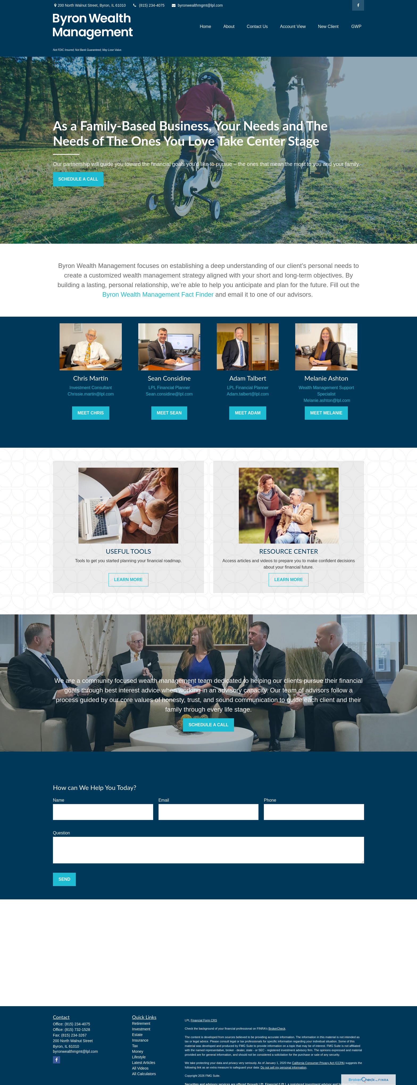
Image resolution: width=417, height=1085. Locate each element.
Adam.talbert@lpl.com (248, 394)
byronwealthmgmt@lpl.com (197, 5)
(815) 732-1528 (77, 1029)
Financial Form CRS (204, 1020)
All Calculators (144, 1074)
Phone (270, 800)
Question (61, 833)
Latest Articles (143, 1062)
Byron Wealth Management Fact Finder (158, 294)
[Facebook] (358, 5)
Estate (137, 1035)
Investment (141, 1029)
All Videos (140, 1068)
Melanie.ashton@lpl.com (326, 400)
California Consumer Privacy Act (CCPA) (318, 1062)
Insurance (140, 1040)
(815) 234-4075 (148, 5)
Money (137, 1051)
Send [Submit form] (64, 879)
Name (58, 800)
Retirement (141, 1023)
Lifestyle (139, 1057)
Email (164, 800)
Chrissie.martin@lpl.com (91, 394)
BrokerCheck (276, 1028)
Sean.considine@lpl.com (169, 394)
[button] (205, 26)
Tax (135, 1046)
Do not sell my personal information (283, 1067)
